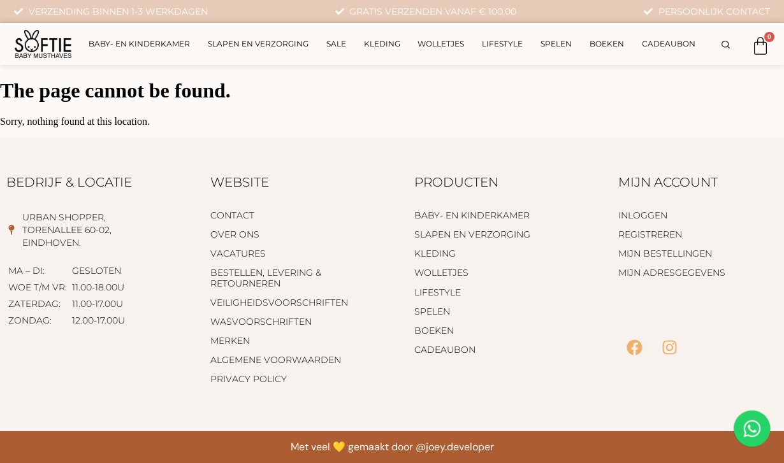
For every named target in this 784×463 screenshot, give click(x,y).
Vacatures (238, 253)
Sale (336, 43)
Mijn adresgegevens (671, 272)
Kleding (382, 43)
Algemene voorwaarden (275, 360)
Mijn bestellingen (665, 253)
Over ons (234, 234)
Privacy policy (248, 379)
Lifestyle (502, 43)
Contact (232, 215)
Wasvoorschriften (261, 321)
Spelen (556, 43)
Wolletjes (440, 43)
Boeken (607, 43)
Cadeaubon (668, 43)
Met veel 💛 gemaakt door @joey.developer (392, 446)
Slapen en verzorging (258, 43)
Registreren (650, 234)
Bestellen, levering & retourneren (265, 277)
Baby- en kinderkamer (139, 43)
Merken (230, 340)
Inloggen (642, 215)
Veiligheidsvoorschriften (279, 302)
